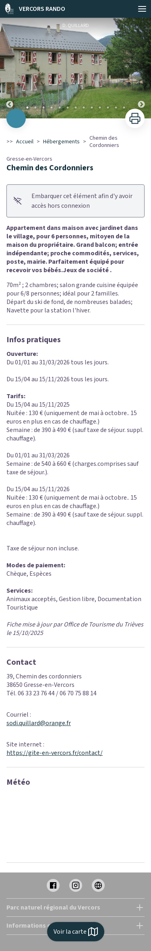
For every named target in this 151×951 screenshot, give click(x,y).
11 (108, 107)
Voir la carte (76, 932)
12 (116, 107)
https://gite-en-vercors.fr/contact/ (54, 752)
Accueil (24, 142)
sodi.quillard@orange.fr (38, 723)
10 (100, 107)
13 (124, 107)
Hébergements (61, 142)
